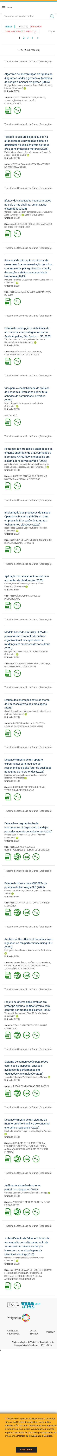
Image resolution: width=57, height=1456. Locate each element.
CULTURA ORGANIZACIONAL (26, 663)
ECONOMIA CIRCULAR (23, 723)
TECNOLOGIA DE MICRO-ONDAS (19, 790)
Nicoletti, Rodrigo (39, 1193)
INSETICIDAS (29, 224)
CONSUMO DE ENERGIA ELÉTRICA (29, 1143)
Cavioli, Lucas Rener (13, 711)
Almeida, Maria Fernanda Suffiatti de (20, 464)
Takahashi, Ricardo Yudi (15, 1013)
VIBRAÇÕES (18, 1202)
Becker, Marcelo (40, 1077)
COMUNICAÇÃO (28, 1086)
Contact (50, 1332)
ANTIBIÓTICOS (33, 479)
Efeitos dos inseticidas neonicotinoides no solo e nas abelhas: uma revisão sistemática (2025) (27, 204)
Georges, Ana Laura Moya (16, 651)
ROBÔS (16, 1086)
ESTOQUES (29, 543)
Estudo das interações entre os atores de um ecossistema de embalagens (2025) (27, 703)
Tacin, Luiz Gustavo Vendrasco (18, 1077)
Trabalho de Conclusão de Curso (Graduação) (28, 61)
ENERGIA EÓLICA (34, 1276)
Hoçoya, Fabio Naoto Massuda (18, 85)
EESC (17, 91)
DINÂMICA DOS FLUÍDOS (38, 962)
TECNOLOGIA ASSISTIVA (24, 164)
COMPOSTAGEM (12, 355)
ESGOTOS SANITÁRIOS (23, 476)
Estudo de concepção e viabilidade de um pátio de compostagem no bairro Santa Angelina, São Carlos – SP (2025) (27, 332)
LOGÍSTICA (18, 596)
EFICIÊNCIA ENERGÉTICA (16, 1146)
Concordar (26, 1449)
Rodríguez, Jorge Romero (15, 950)
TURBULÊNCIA (20, 962)
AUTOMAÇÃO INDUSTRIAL (16, 100)
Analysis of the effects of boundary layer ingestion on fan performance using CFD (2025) (28, 943)
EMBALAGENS (36, 726)
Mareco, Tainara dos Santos (17, 775)
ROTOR (16, 1205)
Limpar (52, 31)
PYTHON (41, 97)
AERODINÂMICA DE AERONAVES (19, 969)
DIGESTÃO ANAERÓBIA (15, 479)
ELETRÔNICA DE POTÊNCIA (26, 903)
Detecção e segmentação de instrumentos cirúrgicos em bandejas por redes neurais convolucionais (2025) (28, 827)
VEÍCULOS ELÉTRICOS (23, 1025)
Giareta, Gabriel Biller (13, 890)
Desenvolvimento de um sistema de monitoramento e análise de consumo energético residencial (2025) (27, 1123)
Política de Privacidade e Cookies (34, 1436)
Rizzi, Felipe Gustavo (13, 528)
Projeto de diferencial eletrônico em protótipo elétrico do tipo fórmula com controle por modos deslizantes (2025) (27, 1005)
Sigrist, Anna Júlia (12, 403)
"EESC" (23, 26)
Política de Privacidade (13, 1332)
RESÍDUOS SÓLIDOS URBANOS (27, 351)
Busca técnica (34, 1332)
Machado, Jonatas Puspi (15, 1131)
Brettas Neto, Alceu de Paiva (17, 835)
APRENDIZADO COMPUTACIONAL (20, 1279)
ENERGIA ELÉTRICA (37, 1146)
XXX (15, 415)
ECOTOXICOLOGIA (22, 227)
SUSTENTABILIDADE (30, 355)
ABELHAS (17, 224)
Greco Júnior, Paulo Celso (39, 950)
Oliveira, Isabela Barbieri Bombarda (20, 212)
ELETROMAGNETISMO (34, 787)
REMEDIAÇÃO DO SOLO (24, 292)
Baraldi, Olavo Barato (34, 215)
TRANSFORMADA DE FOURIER (27, 1270)
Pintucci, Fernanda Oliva (15, 280)
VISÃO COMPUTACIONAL (24, 97)
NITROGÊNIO (41, 476)
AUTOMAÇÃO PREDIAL (14, 1149)
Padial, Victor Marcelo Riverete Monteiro (22, 152)
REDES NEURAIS (20, 847)
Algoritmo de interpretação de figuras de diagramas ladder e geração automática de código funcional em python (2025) (28, 77)
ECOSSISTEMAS (21, 726)
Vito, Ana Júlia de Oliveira (15, 339)
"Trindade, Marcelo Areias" (21, 31)
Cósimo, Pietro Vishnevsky (16, 583)
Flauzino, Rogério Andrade (39, 1131)
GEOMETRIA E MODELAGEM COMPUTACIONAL (26, 965)
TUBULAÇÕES (42, 1086)
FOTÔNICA (18, 787)
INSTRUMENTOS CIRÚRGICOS (35, 850)
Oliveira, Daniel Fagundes (15, 1258)
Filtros (8, 26)
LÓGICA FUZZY (29, 667)
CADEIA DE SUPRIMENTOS (25, 540)
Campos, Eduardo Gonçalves (17, 1193)
